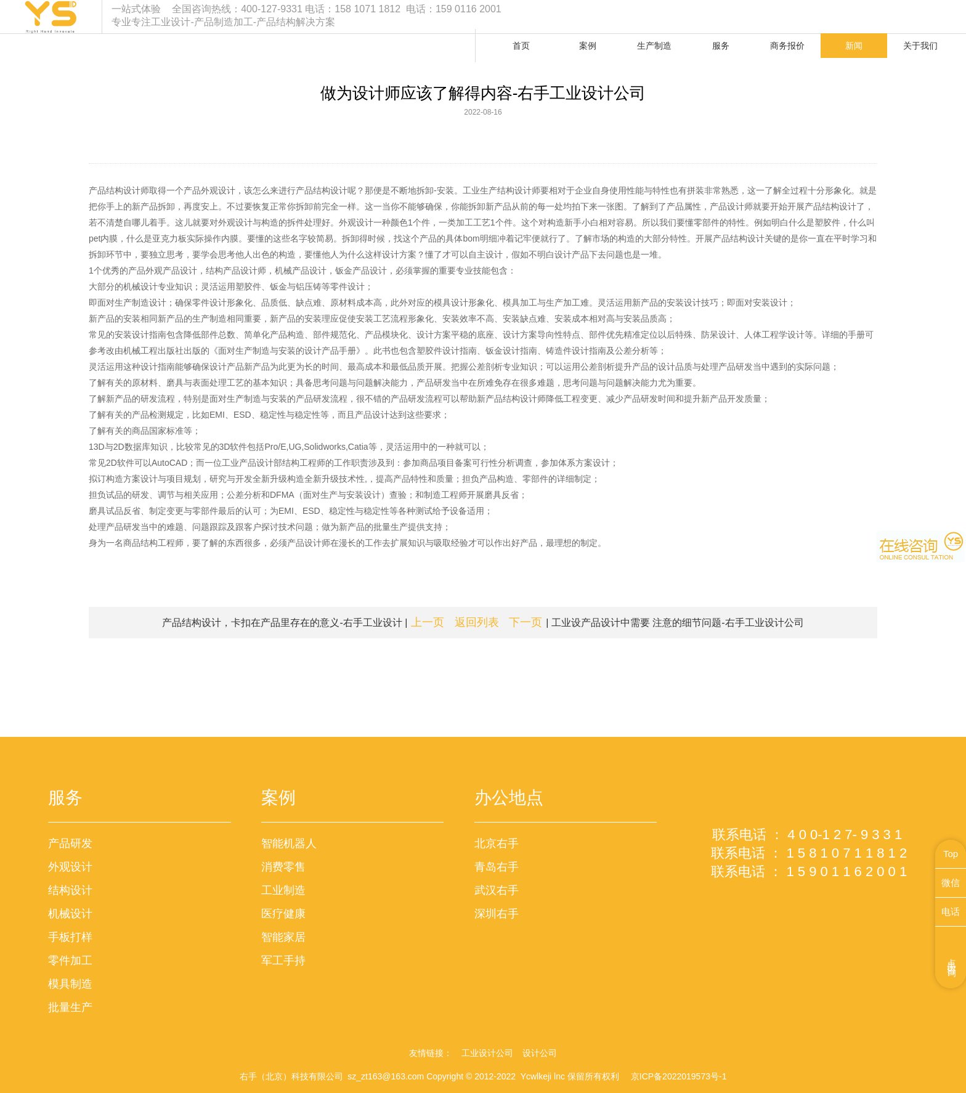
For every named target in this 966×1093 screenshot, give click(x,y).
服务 (720, 46)
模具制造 (70, 984)
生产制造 (654, 46)
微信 (950, 882)
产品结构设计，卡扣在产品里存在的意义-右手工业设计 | (303, 622)
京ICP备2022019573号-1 (679, 1076)
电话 (950, 911)
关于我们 (920, 46)
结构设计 (70, 890)
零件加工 (70, 960)
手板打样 (70, 937)
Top (950, 853)
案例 (587, 46)
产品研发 (70, 843)
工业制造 (283, 890)
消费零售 (283, 867)
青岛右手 (496, 867)
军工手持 (283, 960)
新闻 (853, 46)
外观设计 (70, 867)
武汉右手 (496, 890)
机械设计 (70, 914)
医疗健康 (283, 914)
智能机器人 (289, 843)
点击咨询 (952, 957)
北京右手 (496, 843)
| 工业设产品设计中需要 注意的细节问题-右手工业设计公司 (656, 622)
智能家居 (283, 937)
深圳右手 (496, 914)
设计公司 (539, 1053)
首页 (521, 46)
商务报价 (787, 46)
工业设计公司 (487, 1053)
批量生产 (70, 1007)
